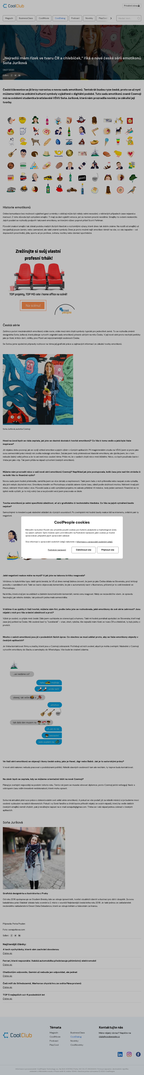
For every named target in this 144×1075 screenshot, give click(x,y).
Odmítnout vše (83, 549)
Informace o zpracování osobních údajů (94, 542)
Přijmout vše (107, 549)
